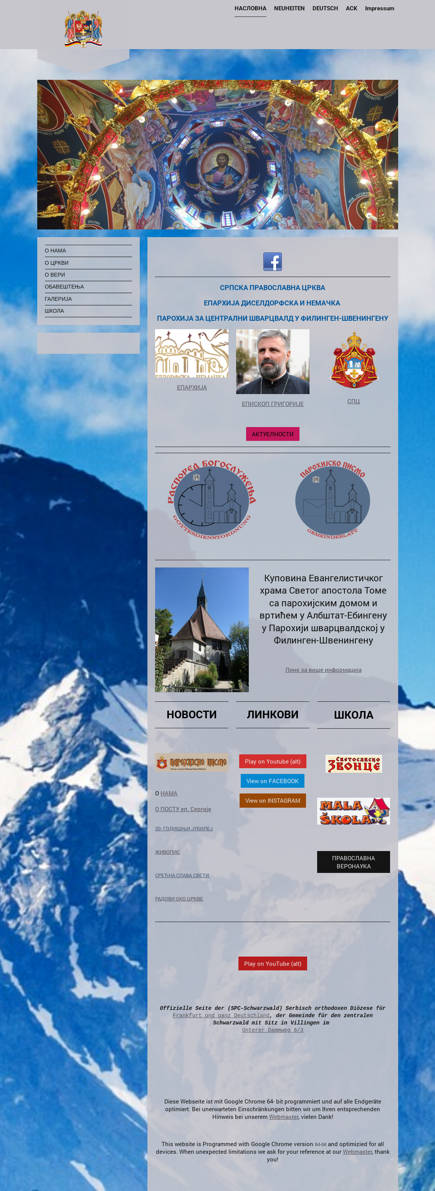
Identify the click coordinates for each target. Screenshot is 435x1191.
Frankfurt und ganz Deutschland (221, 1015)
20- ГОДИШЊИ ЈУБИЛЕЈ (184, 828)
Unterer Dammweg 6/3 (273, 1030)
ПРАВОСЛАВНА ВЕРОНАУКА (353, 861)
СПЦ (353, 401)
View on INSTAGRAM (272, 800)
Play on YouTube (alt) (272, 963)
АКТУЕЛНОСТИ (273, 434)
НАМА (168, 793)
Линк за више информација (323, 669)
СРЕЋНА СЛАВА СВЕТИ (182, 875)
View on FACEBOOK (272, 781)
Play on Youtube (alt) (273, 761)
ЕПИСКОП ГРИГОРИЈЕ (273, 403)
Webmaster (283, 1116)
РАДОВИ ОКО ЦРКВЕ (179, 898)
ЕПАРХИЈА (192, 387)
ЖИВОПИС (167, 851)
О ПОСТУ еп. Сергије (183, 809)
